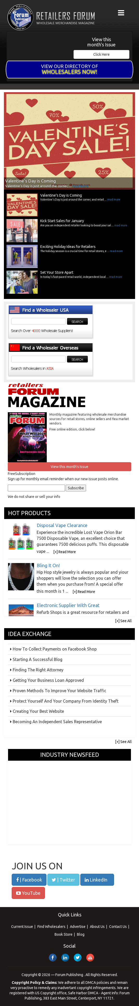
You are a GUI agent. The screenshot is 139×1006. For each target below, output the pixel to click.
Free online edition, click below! (72, 429)
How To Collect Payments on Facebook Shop (55, 649)
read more (80, 186)
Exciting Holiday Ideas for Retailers (68, 247)
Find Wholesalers (51, 926)
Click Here (101, 54)
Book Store (63, 934)
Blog (80, 934)
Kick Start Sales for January (62, 221)
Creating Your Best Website (38, 711)
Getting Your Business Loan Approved (48, 680)
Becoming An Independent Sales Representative (57, 721)
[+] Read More (64, 552)
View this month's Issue (101, 42)
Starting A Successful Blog (37, 659)
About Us (97, 926)
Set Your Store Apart (56, 272)
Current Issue (22, 926)
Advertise (77, 926)
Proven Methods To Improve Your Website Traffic (59, 690)
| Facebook (29, 879)
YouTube (28, 893)
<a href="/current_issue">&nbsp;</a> (30, 46)
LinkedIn (96, 879)
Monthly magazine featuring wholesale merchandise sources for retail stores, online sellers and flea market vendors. (89, 419)
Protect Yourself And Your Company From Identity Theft (65, 701)
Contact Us (118, 926)
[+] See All (123, 621)
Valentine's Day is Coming (61, 195)
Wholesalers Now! (69, 72)
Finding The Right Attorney (38, 669)
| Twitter (63, 879)
